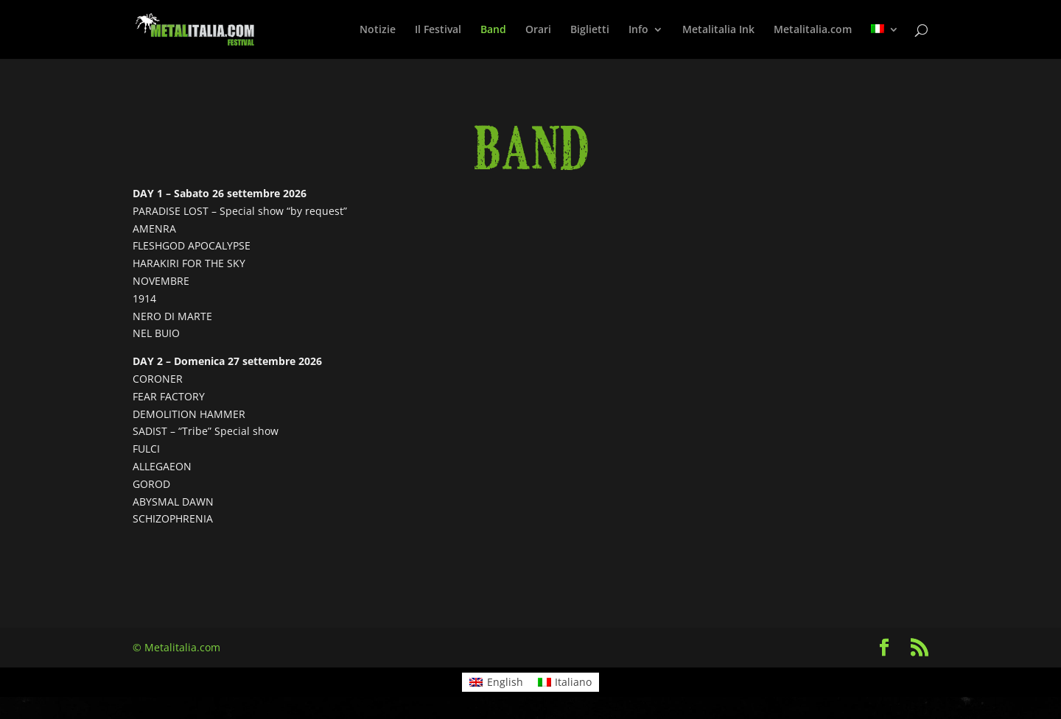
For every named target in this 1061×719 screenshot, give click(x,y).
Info (638, 30)
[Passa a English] (496, 682)
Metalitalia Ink (718, 30)
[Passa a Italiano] (565, 682)
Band (493, 30)
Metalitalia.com (813, 30)
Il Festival (438, 30)
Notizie (378, 30)
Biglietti (589, 30)
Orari (538, 30)
